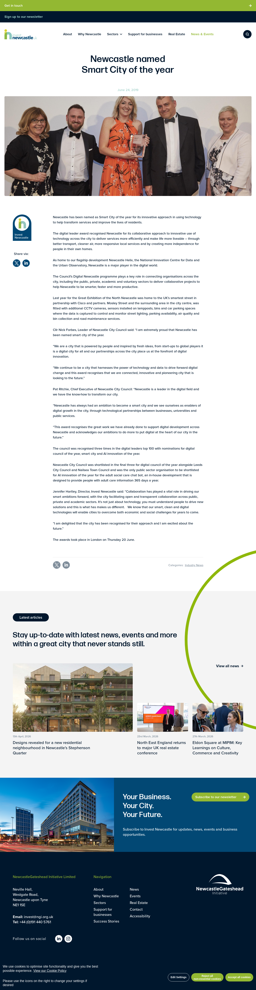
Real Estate (139, 902)
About (98, 889)
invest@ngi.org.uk (38, 916)
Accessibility (140, 916)
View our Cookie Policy (49, 971)
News (134, 889)
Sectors (100, 902)
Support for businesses (103, 912)
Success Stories (106, 921)
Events (135, 896)
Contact (136, 909)
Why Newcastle (106, 896)
